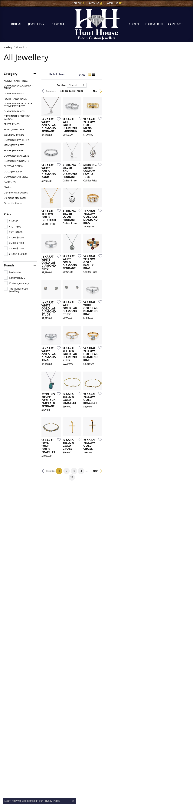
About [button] (133, 24)
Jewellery (8, 47)
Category (11, 73)
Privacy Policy (52, 800)
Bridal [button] (16, 24)
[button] (77, 3)
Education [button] (154, 24)
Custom (57, 24)
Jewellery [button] (36, 24)
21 (131, 629)
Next (182, 91)
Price (7, 214)
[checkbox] (11, 221)
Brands (9, 265)
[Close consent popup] (73, 801)
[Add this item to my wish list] (86, 148)
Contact (175, 24)
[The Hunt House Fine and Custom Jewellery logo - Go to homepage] (96, 24)
